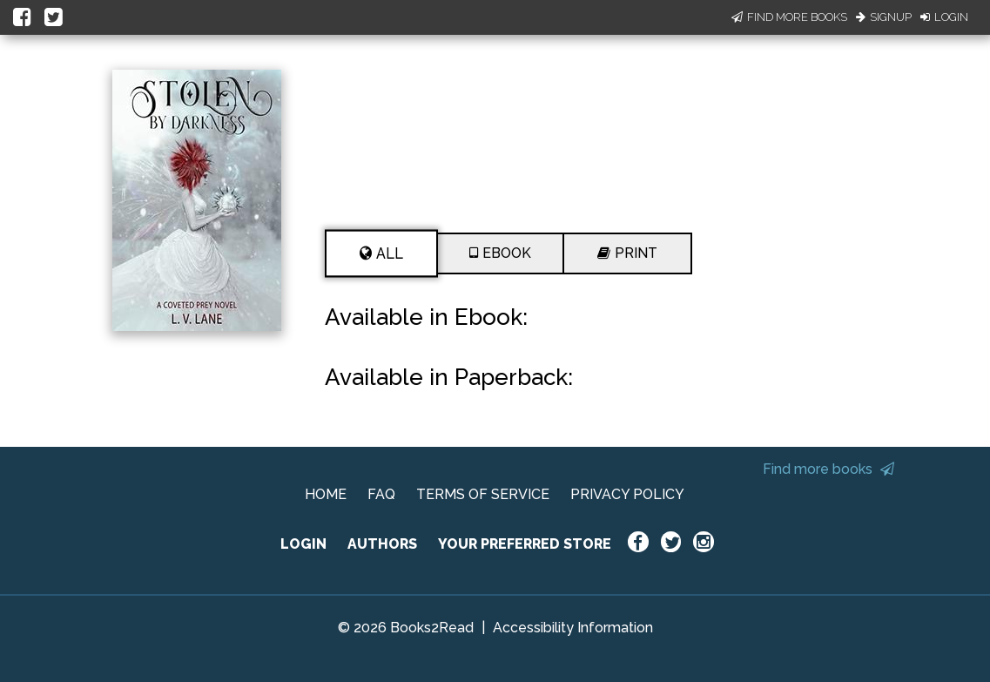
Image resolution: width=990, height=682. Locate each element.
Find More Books (789, 17)
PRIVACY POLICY (627, 494)
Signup (884, 17)
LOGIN (303, 544)
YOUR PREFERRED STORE (524, 544)
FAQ (381, 494)
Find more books (828, 469)
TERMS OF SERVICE (482, 494)
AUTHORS (382, 544)
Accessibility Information (573, 627)
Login (944, 17)
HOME (326, 494)
